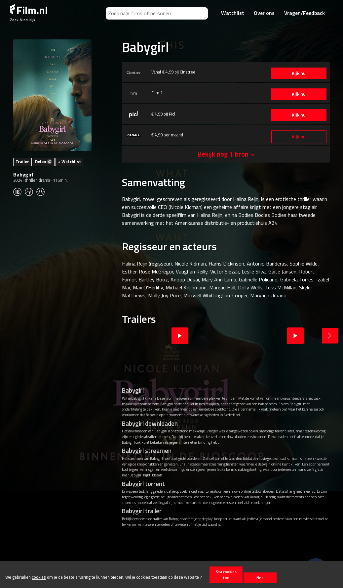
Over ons (264, 13)
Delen (43, 161)
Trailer (22, 161)
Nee (260, 577)
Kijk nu (298, 73)
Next (330, 335)
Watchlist (232, 13)
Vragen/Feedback (304, 13)
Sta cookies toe (226, 574)
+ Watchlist (69, 161)
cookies (39, 577)
